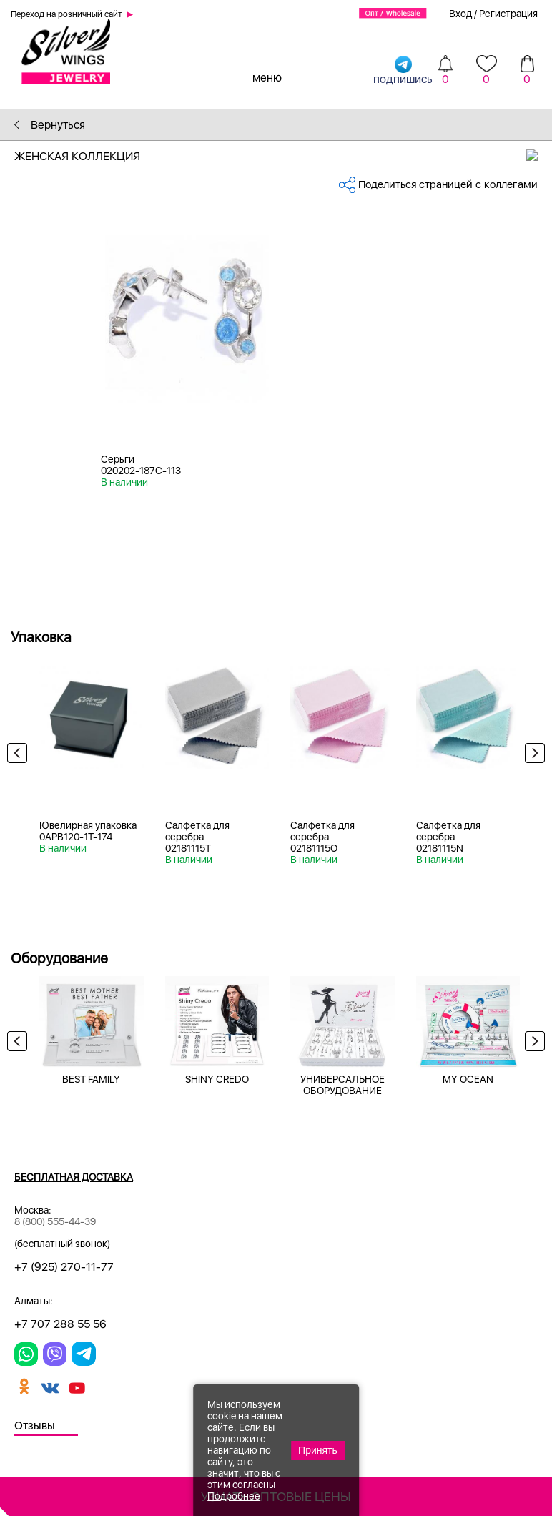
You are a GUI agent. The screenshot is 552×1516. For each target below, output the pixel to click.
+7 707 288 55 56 (60, 1324)
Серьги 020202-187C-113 (141, 464)
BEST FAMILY (91, 1079)
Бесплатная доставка (73, 1177)
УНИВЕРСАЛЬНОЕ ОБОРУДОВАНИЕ (342, 1084)
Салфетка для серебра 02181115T (197, 836)
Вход (460, 13)
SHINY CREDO (217, 1079)
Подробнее (233, 1496)
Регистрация (508, 13)
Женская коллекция (283, 156)
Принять (317, 1450)
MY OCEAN (468, 1079)
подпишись (403, 70)
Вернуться (49, 125)
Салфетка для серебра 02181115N (448, 836)
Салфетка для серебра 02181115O (322, 836)
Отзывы (34, 1425)
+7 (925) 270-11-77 (64, 1267)
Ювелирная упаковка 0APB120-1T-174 (88, 830)
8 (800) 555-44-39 (55, 1221)
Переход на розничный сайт (66, 14)
